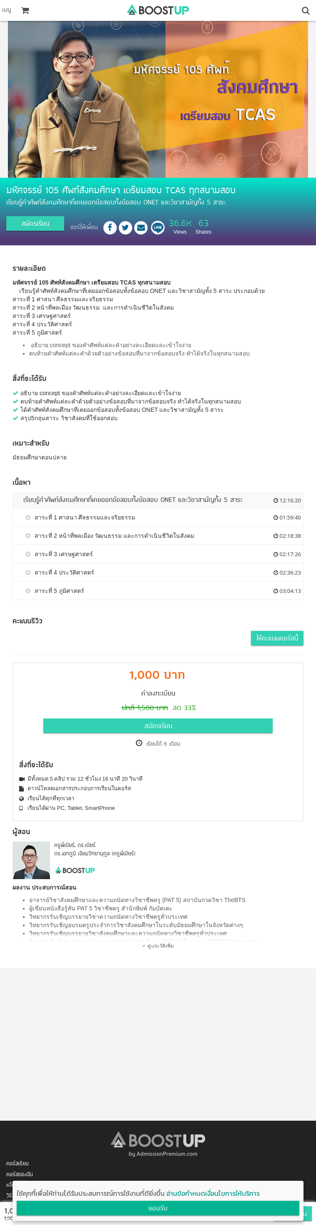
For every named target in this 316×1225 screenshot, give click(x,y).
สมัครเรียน (35, 224)
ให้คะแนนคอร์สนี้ (277, 638)
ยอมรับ (158, 1208)
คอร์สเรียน (17, 1163)
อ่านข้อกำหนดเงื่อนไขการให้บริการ (213, 1193)
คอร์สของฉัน (19, 1174)
